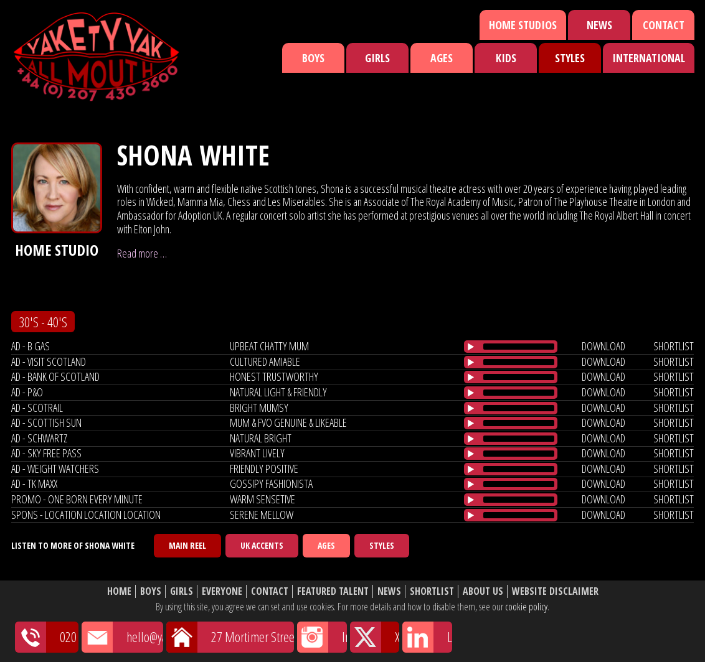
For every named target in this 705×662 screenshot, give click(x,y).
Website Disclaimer (555, 591)
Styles (570, 57)
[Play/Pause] (471, 347)
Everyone (222, 591)
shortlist (673, 345)
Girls (377, 57)
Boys (313, 57)
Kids (506, 57)
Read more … (142, 253)
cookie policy (526, 606)
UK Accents (261, 545)
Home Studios (523, 24)
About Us (483, 591)
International (648, 57)
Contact (663, 24)
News (599, 24)
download (603, 345)
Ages (441, 57)
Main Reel (187, 545)
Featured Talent (333, 591)
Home (119, 591)
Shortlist (432, 591)
